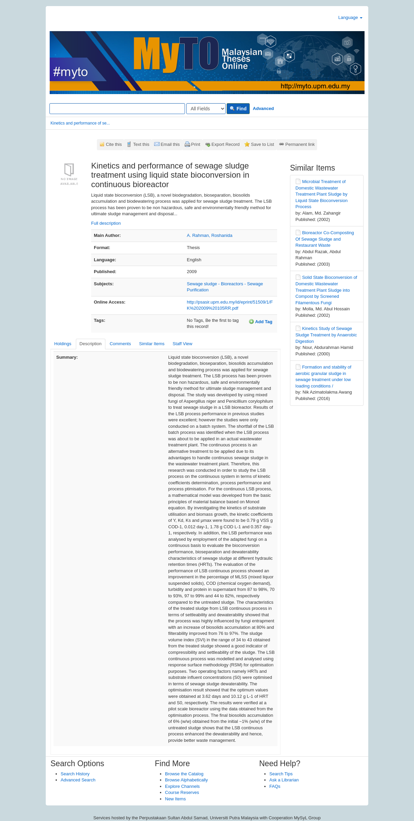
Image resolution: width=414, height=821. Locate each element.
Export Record (225, 144)
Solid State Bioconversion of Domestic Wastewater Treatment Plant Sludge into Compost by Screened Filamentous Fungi (326, 290)
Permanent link (300, 144)
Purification (198, 289)
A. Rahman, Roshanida (209, 235)
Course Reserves (182, 792)
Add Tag (260, 321)
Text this (141, 144)
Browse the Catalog (184, 773)
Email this (170, 144)
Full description (106, 223)
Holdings (62, 343)
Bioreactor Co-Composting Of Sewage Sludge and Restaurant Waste (324, 239)
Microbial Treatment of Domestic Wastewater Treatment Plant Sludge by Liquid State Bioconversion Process (321, 194)
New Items (175, 798)
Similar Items (151, 343)
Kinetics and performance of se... (80, 123)
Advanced (263, 108)
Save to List (262, 144)
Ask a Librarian (284, 779)
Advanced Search (78, 779)
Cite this (114, 144)
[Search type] (206, 108)
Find (238, 108)
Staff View (182, 343)
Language (350, 17)
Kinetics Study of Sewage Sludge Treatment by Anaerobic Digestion (326, 334)
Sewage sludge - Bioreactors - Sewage (225, 283)
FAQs (275, 786)
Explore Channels (182, 786)
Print (195, 144)
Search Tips (281, 773)
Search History (75, 773)
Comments (120, 343)
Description (91, 343)
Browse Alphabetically (186, 779)
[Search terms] (117, 108)
